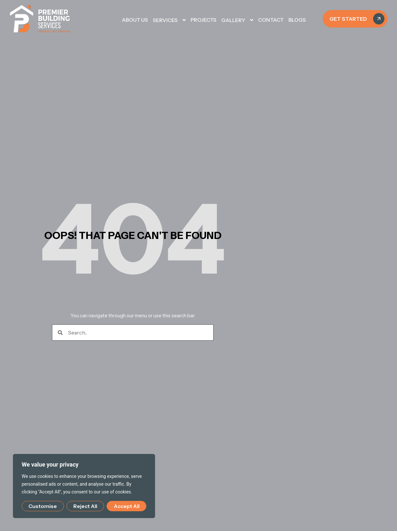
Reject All (85, 506)
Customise (42, 506)
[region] (84, 486)
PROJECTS (203, 20)
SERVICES (169, 20)
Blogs (297, 20)
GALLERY (237, 20)
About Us (135, 20)
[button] (180, 20)
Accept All (127, 506)
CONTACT (271, 20)
